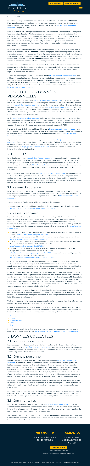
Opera (12, 323)
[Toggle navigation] (81, 7)
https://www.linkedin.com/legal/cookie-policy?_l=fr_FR (30, 239)
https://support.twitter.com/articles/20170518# (27, 246)
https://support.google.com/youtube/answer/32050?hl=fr (31, 253)
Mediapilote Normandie (71, 462)
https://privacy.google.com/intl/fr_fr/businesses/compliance (32, 208)
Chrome (13, 316)
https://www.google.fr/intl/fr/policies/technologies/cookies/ (32, 257)
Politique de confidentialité (31, 462)
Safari (12, 325)
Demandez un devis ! (72, 3)
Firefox (12, 318)
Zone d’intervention (48, 462)
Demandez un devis (58, 447)
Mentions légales (16, 462)
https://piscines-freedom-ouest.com (62, 76)
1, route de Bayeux (72, 440)
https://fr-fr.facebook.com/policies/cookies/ (32, 235)
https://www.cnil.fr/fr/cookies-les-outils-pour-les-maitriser (57, 331)
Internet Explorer (16, 320)
